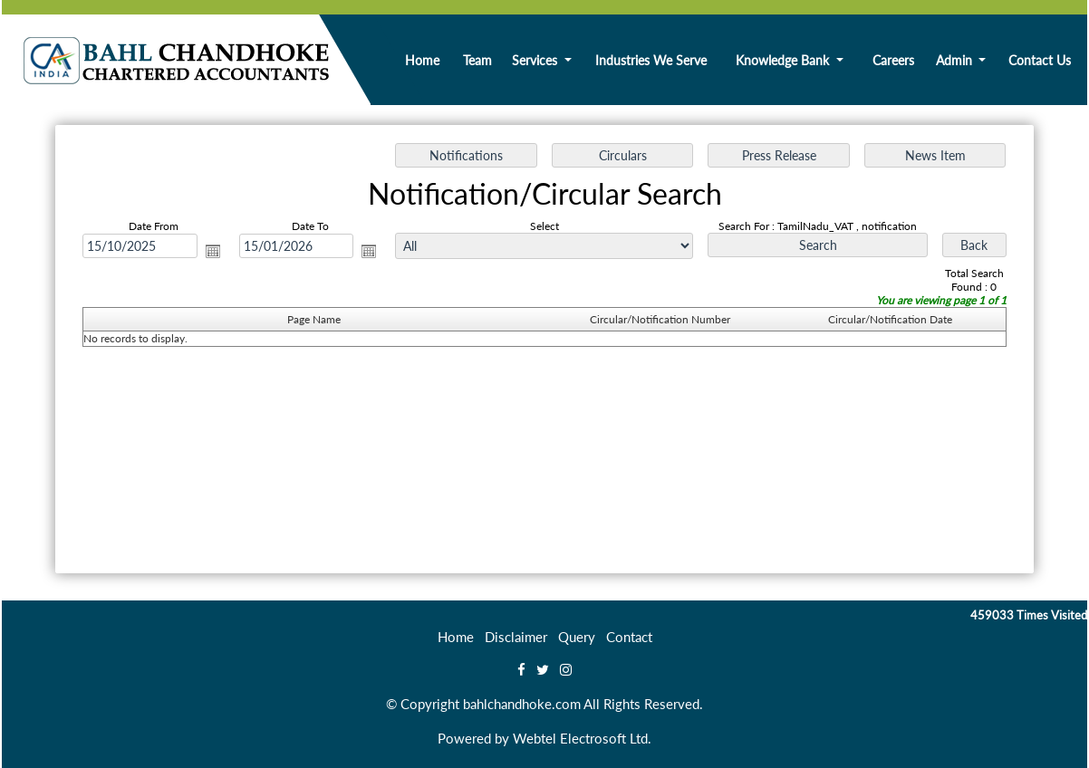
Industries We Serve (651, 60)
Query (576, 637)
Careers (893, 60)
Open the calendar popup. (213, 251)
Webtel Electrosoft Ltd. (582, 738)
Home (422, 60)
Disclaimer (516, 637)
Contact (629, 637)
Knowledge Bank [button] (784, 60)
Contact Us (1039, 60)
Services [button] (536, 60)
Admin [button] (956, 60)
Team (477, 60)
